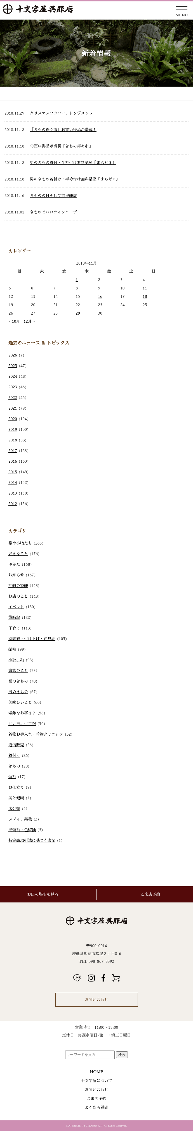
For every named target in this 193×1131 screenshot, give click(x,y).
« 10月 (14, 321)
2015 (12, 472)
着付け (14, 755)
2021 (12, 408)
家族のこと (18, 671)
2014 (12, 482)
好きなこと (18, 554)
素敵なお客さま (22, 713)
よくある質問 (96, 1107)
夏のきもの (18, 681)
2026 (12, 355)
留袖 (12, 777)
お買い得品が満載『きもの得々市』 (61, 146)
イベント (16, 607)
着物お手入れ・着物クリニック (35, 734)
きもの (14, 766)
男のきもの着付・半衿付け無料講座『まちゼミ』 (73, 163)
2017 (12, 451)
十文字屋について (96, 1081)
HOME (96, 1072)
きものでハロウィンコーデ (53, 212)
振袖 (12, 649)
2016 (12, 461)
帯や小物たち (20, 543)
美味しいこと (20, 702)
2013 (12, 493)
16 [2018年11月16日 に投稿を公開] (100, 296)
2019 (12, 429)
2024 (12, 376)
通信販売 (16, 745)
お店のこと (18, 596)
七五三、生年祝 (22, 724)
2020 (12, 419)
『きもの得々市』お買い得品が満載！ (63, 130)
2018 (12, 440)
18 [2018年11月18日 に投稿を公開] (145, 296)
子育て (14, 628)
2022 (12, 398)
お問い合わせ (96, 1000)
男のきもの (18, 692)
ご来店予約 (96, 1099)
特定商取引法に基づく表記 (31, 840)
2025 (12, 366)
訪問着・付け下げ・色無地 (31, 639)
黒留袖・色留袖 (22, 830)
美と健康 (16, 798)
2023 (12, 387)
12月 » (29, 321)
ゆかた (14, 564)
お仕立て (16, 787)
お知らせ (16, 575)
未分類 (14, 809)
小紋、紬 (16, 660)
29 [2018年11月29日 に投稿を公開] (78, 313)
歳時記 (14, 617)
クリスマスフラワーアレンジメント (61, 113)
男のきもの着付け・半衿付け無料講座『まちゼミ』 (75, 179)
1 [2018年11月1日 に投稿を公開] (77, 280)
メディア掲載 (20, 819)
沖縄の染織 (18, 586)
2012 (12, 504)
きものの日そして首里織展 (53, 196)
